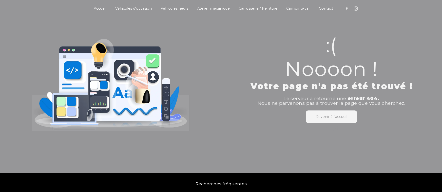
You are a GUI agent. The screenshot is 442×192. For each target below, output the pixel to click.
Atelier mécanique (213, 8)
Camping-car (298, 8)
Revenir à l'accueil (331, 116)
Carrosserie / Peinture (258, 8)
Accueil (100, 8)
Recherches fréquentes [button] (221, 183)
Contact (326, 8)
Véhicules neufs (174, 8)
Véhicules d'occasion (133, 8)
